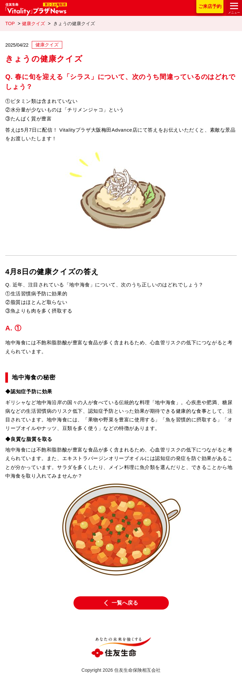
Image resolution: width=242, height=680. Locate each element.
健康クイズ (33, 23)
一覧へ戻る (121, 603)
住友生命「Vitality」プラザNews (36, 9)
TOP (10, 23)
